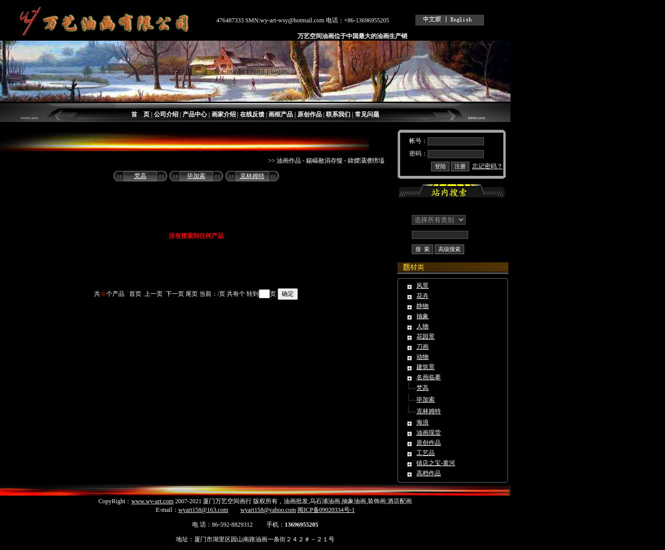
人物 (422, 326)
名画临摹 (428, 377)
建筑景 (425, 367)
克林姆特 (252, 175)
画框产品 (280, 114)
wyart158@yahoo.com (268, 509)
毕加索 (196, 175)
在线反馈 (252, 114)
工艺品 (425, 452)
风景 (422, 285)
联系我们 (338, 114)
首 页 (140, 114)
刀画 (422, 346)
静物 (422, 306)
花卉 (422, 295)
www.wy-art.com (152, 501)
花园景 (425, 336)
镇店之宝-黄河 (435, 463)
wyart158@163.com (203, 509)
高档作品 (428, 473)
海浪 (422, 422)
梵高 (140, 175)
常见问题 (367, 114)
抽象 (422, 316)
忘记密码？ (487, 166)
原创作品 (309, 114)
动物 (422, 356)
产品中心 (195, 114)
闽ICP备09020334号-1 (326, 509)
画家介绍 (223, 114)
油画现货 (428, 432)
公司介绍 (166, 114)
